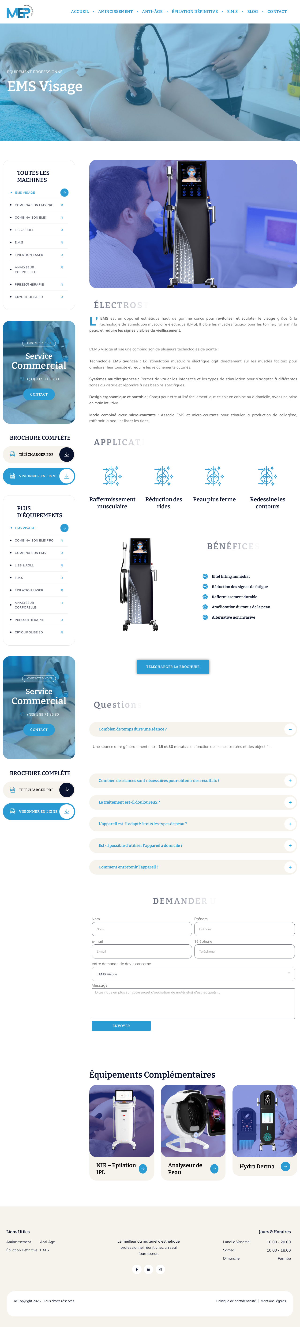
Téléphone (203, 941)
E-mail (97, 941)
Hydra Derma (257, 1166)
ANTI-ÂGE (152, 11)
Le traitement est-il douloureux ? (129, 802)
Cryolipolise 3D (29, 297)
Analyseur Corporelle (25, 269)
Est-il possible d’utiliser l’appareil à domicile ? (140, 845)
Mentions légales (273, 1301)
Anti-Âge (47, 1242)
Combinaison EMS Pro (34, 205)
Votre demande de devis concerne (121, 963)
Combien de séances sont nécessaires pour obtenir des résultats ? (159, 780)
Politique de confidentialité (236, 1301)
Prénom (201, 918)
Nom (96, 918)
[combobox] (193, 974)
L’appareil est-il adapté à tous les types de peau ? (143, 823)
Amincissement (18, 1242)
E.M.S (232, 11)
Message (100, 985)
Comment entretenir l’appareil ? (128, 867)
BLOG (252, 11)
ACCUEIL (80, 11)
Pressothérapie (29, 284)
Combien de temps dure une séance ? (133, 729)
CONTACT (277, 11)
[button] (193, 729)
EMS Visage (25, 192)
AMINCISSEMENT (115, 11)
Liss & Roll (24, 230)
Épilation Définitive (21, 1250)
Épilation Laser (29, 255)
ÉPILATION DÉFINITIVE (195, 11)
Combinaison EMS (30, 217)
